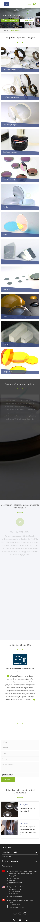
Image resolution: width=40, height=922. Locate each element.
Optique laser (7, 372)
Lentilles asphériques (10, 125)
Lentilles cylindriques (10, 152)
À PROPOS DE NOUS (10, 861)
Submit (8, 779)
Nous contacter (7, 866)
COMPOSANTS (16, 31)
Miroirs (5, 207)
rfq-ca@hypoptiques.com (16, 907)
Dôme (5, 317)
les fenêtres (6, 289)
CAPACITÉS (6, 857)
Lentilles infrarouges (10, 179)
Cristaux (6, 344)
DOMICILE (5, 31)
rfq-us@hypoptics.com (15, 896)
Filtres (5, 234)
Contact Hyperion (27, 20)
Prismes (5, 262)
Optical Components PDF (9, 20)
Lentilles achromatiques (11, 97)
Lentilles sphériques (9, 70)
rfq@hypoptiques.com (15, 882)
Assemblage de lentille (9, 852)
